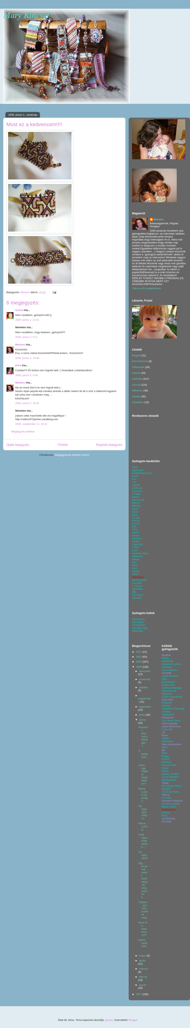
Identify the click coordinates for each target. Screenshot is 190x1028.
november (145, 679)
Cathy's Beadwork (172, 696)
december (145, 671)
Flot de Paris (169, 765)
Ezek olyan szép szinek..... (142, 840)
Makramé (137, 556)
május (143, 955)
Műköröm (137, 390)
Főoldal (63, 444)
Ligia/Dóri (137, 544)
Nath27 (166, 738)
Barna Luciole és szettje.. (142, 794)
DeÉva (136, 520)
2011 (139, 651)
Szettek (136, 396)
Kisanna (136, 538)
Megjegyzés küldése (23, 431)
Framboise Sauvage (173, 708)
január (142, 984)
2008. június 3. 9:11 (26, 337)
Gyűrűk (136, 372)
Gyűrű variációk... (142, 944)
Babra (135, 496)
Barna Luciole (142, 826)
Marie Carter (169, 806)
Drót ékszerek (140, 361)
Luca (135, 550)
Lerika (135, 541)
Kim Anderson (170, 669)
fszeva (19, 310)
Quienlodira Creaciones (168, 683)
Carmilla (166, 797)
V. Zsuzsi (137, 586)
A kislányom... (143, 755)
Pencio (166, 759)
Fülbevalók (138, 367)
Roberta (136, 597)
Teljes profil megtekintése (146, 288)
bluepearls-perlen (171, 664)
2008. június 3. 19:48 (27, 358)
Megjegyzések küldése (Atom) (72, 454)
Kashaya (167, 667)
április (142, 960)
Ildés (164, 678)
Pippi (164, 815)
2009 (139, 661)
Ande (135, 476)
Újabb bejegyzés (17, 444)
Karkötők (137, 378)
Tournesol (137, 594)
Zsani (135, 467)
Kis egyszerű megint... (142, 812)
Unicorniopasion (171, 803)
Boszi (135, 511)
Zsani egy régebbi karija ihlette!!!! (143, 774)
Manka (136, 559)
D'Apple (136, 493)
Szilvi (135, 574)
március (143, 968)
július (142, 714)
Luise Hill (167, 729)
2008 (139, 666)
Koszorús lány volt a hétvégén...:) (143, 736)
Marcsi (136, 502)
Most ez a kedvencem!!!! (142, 928)
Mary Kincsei (26, 15)
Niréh (165, 747)
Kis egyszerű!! (143, 855)
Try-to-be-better (171, 791)
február (143, 976)
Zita (134, 591)
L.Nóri (135, 547)
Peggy (165, 756)
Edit (134, 526)
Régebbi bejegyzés (109, 444)
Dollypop (167, 702)
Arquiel (136, 484)
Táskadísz (138, 402)
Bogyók (136, 355)
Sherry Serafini (170, 773)
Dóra (18, 365)
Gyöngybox (138, 619)
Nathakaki (167, 741)
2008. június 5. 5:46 (26, 375)
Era (134, 479)
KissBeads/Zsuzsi (142, 473)
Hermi (135, 532)
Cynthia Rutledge (171, 687)
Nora (135, 565)
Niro (134, 562)
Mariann (20, 344)
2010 (139, 656)
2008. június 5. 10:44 (27, 403)
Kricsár (166, 812)
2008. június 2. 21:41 (27, 319)
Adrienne (137, 487)
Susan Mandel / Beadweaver (171, 778)
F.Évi (135, 529)
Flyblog (166, 705)
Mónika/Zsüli (139, 580)
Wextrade (137, 630)
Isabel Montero (170, 675)
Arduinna (137, 490)
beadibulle (167, 661)
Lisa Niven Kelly (171, 720)
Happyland (168, 714)
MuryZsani (138, 499)
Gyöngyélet (138, 625)
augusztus (145, 706)
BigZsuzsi (137, 470)
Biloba (165, 658)
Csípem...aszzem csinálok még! (143, 910)
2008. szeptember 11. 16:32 (31, 423)
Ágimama (137, 588)
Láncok (136, 384)
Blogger (133, 1019)
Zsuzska (137, 583)
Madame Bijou (140, 553)
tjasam (109, 1019)
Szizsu (136, 571)
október (143, 687)
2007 (139, 994)
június (142, 719)
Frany (165, 768)
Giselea (166, 711)
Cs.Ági (136, 517)
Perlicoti (166, 762)
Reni (134, 568)
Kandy (135, 535)
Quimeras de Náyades (169, 692)
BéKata (136, 505)
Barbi (135, 508)
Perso (165, 771)
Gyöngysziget (140, 628)
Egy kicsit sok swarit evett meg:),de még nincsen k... (143, 880)
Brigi (134, 514)
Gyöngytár (138, 622)
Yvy (134, 482)
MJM (164, 753)
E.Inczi (136, 523)
